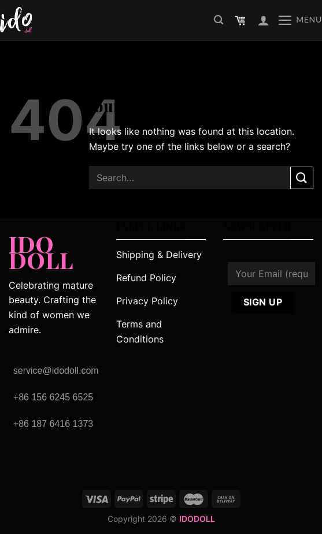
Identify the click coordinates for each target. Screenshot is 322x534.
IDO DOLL (41, 249)
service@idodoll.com (56, 370)
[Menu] (299, 20)
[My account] (263, 20)
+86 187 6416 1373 (53, 424)
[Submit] (301, 178)
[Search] (218, 20)
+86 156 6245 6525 (53, 397)
